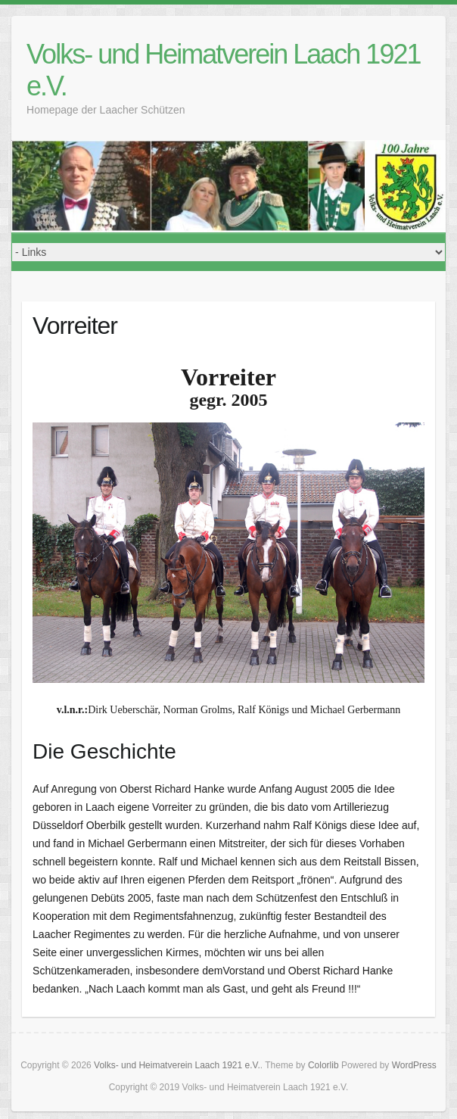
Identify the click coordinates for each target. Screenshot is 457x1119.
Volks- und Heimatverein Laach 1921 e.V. (223, 70)
